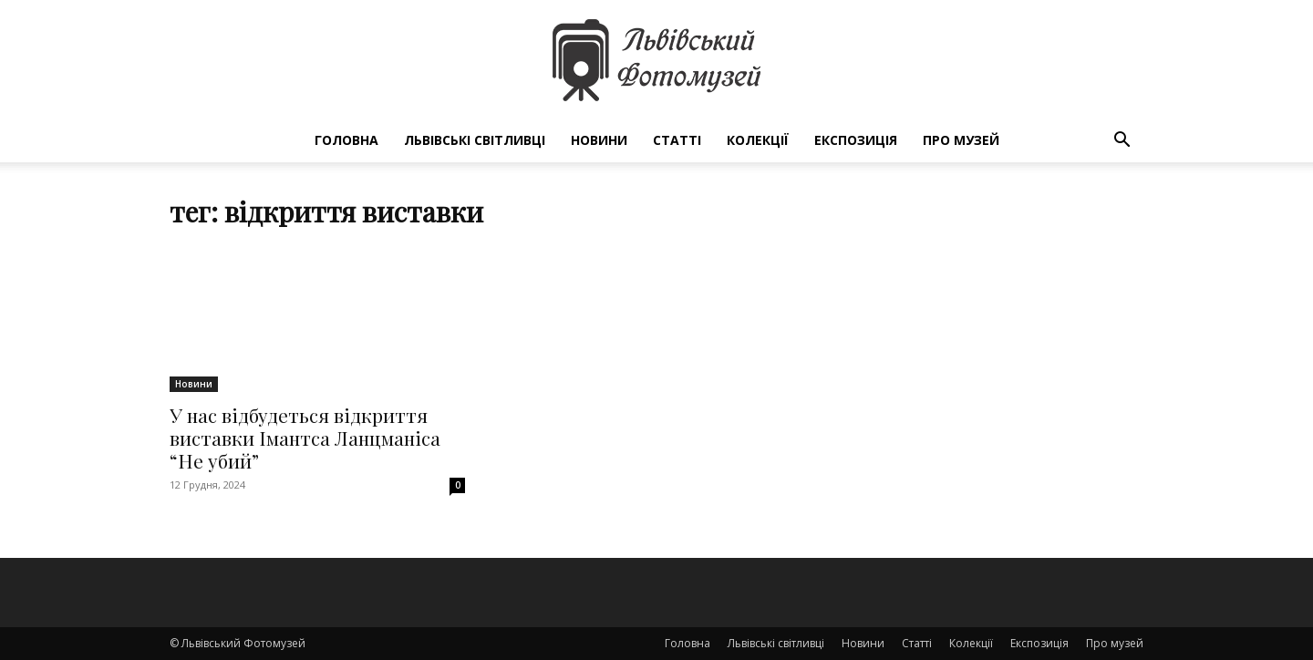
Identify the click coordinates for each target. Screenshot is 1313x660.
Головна (346, 140)
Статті (677, 140)
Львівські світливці (474, 140)
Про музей (961, 140)
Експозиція (855, 140)
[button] (1121, 141)
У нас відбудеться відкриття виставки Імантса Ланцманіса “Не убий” (305, 437)
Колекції (758, 140)
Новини (599, 140)
